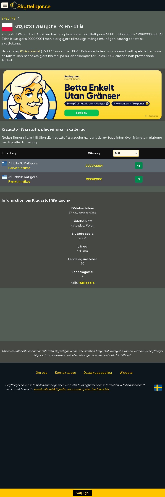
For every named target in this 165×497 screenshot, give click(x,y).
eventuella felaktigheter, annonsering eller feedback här (71, 431)
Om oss (41, 415)
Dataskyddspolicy (98, 415)
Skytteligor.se (33, 6)
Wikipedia (87, 283)
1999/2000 (94, 179)
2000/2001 (94, 166)
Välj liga (82, 493)
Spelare (9, 18)
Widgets (126, 415)
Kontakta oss (65, 415)
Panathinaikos (19, 168)
